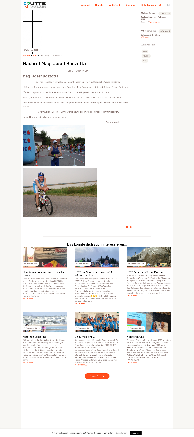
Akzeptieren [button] (136, 433)
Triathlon (146, 56)
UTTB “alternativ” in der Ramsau (145, 272)
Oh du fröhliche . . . (85, 336)
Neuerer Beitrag (148, 31)
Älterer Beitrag (148, 13)
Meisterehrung (135, 336)
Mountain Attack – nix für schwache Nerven (43, 273)
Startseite (26, 55)
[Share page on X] (131, 227)
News (35, 55)
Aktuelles (99, 5)
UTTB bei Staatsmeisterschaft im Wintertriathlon (94, 273)
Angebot (85, 5)
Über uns (130, 5)
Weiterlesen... (154, 22)
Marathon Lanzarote (34, 336)
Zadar (145, 61)
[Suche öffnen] (160, 5)
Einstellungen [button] (121, 433)
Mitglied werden (148, 5)
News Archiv (97, 376)
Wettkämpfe (115, 5)
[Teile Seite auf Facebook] (127, 227)
